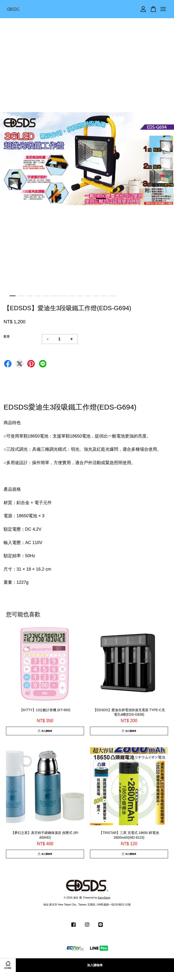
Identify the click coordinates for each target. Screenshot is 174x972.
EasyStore (104, 897)
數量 (7, 336)
